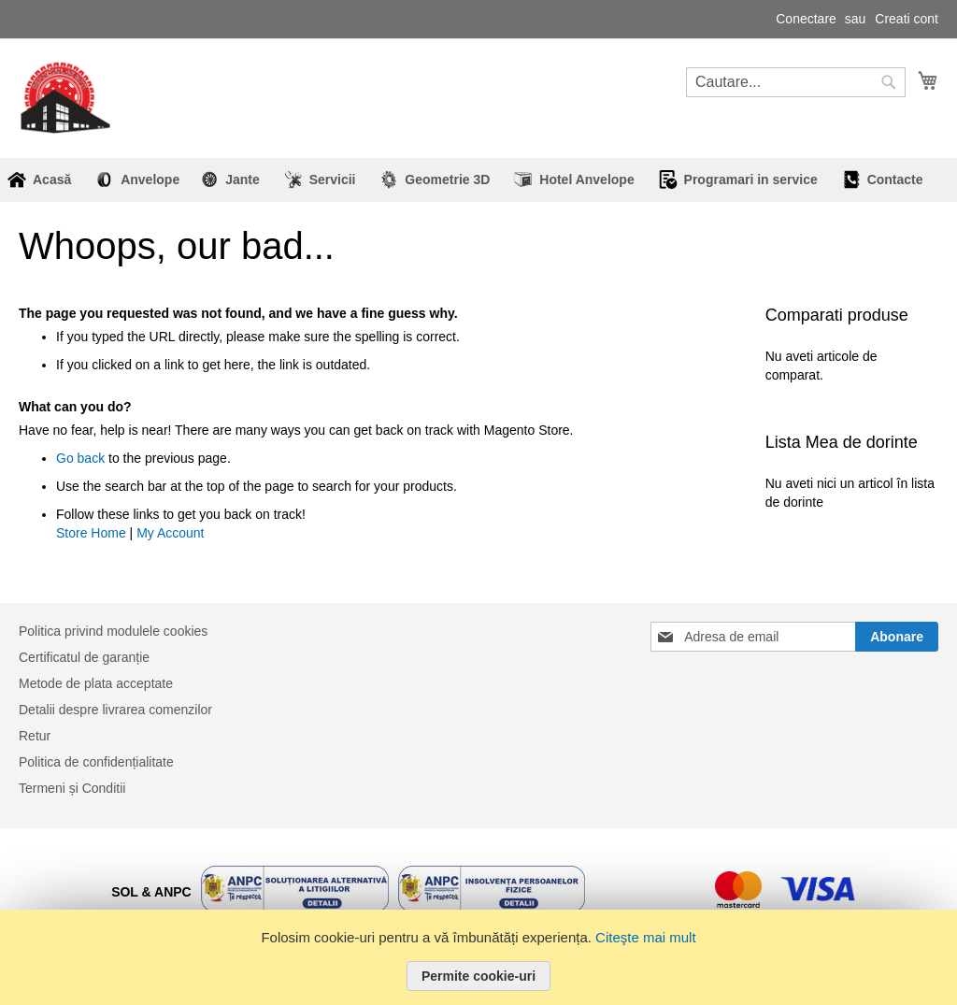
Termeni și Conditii (72, 788)
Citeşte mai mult (645, 937)
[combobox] (796, 82)
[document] (478, 957)
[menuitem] (143, 180)
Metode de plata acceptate (96, 683)
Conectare (806, 18)
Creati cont (906, 18)
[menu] (478, 180)
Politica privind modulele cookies (113, 631)
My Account (170, 532)
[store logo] (65, 98)
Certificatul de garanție (84, 657)
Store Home (91, 532)
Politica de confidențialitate (96, 761)
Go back (80, 458)
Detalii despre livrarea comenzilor (115, 709)
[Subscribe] (896, 637)
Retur (34, 735)
